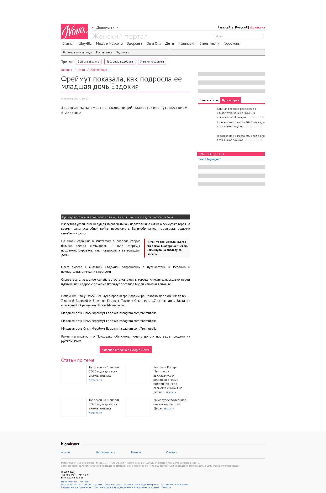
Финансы (171, 452)
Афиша (65, 452)
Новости (171, 392)
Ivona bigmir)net (209, 159)
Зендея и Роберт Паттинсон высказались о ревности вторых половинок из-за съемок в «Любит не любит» (167, 379)
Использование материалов (174, 484)
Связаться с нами (113, 484)
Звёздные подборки (120, 61)
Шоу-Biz (85, 43)
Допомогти (105, 27)
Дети (169, 43)
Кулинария (186, 43)
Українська (257, 27)
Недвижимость (105, 452)
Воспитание (104, 52)
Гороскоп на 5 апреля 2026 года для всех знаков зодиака (104, 371)
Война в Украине (88, 61)
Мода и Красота (109, 43)
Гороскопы (232, 43)
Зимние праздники (152, 61)
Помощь (87, 484)
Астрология (95, 379)
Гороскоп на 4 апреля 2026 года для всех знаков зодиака (104, 404)
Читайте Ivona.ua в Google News (125, 350)
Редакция (84, 481)
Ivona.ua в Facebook (70, 484)
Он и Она (154, 43)
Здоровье (134, 43)
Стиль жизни (209, 43)
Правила (98, 484)
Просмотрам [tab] (231, 100)
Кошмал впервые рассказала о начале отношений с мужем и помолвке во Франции (237, 113)
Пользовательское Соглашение (76, 487)
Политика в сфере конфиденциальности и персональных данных (126, 487)
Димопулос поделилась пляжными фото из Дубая (170, 404)
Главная (68, 43)
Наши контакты (69, 481)
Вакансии (166, 487)
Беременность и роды (77, 52)
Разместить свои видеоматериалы (141, 484)
